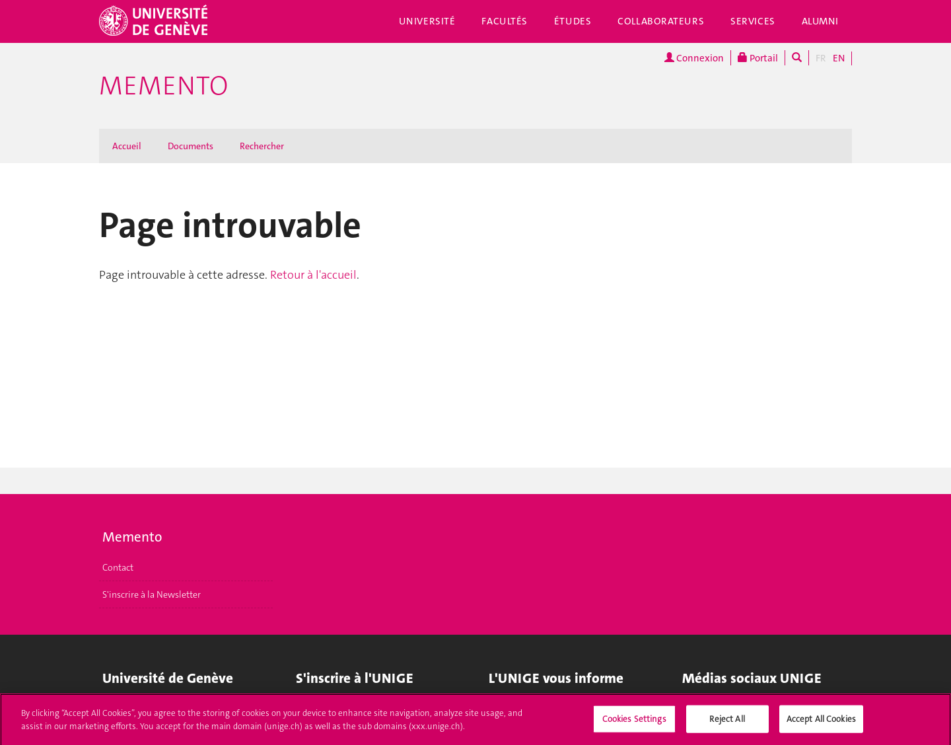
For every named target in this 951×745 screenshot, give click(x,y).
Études (572, 21)
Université (427, 21)
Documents (190, 146)
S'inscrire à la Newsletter (151, 594)
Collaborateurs (660, 21)
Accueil (126, 146)
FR (821, 58)
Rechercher (262, 146)
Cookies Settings (634, 722)
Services (752, 21)
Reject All (726, 722)
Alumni (820, 21)
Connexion (694, 58)
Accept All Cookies (821, 722)
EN (839, 58)
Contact (117, 567)
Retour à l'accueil (313, 275)
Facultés (504, 21)
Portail (758, 58)
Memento (163, 86)
